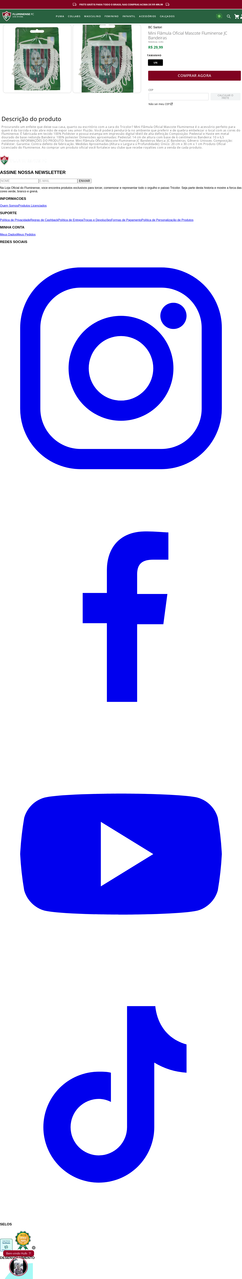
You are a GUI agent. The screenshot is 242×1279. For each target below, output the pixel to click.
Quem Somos (9, 208)
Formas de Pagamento (126, 222)
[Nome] (19, 183)
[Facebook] (121, 733)
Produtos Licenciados (32, 208)
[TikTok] (121, 1219)
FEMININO (112, 16)
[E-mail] (58, 183)
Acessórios (147, 16)
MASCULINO (92, 16)
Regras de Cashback (44, 222)
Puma (60, 16)
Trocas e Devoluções (97, 222)
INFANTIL (129, 16)
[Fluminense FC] (24, 166)
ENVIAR (84, 183)
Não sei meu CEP (161, 106)
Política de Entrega (70, 222)
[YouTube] (121, 976)
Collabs (74, 16)
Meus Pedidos (26, 237)
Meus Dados (8, 237)
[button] (155, 65)
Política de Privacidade (15, 222)
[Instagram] (121, 490)
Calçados (167, 16)
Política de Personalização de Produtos (167, 222)
